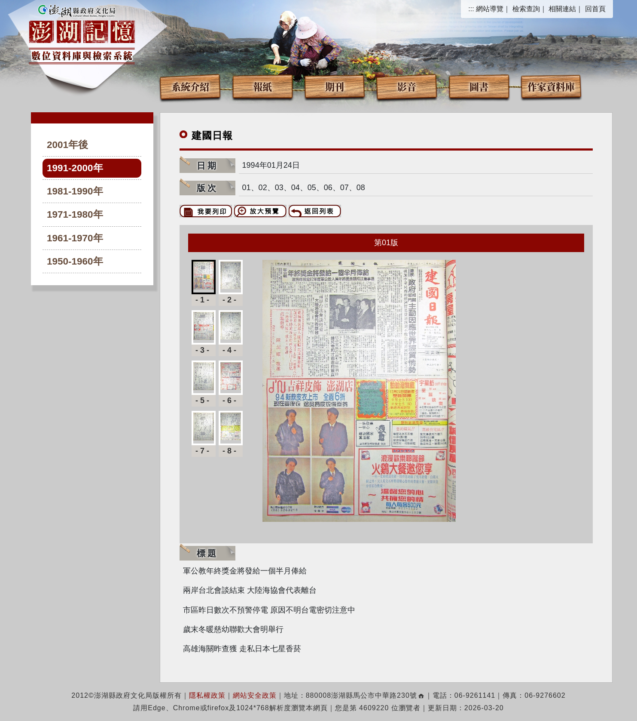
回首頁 (595, 8)
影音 (406, 86)
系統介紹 (190, 86)
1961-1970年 (75, 238)
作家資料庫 (551, 86)
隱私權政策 (207, 695)
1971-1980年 (75, 214)
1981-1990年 (75, 191)
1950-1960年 (75, 261)
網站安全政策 (255, 695)
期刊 (334, 86)
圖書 (478, 86)
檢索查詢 (526, 8)
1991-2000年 (75, 168)
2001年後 (67, 144)
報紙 (262, 86)
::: (471, 8)
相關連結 (562, 8)
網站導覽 (489, 8)
